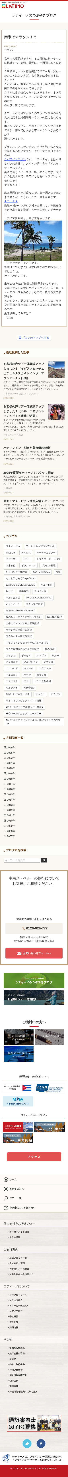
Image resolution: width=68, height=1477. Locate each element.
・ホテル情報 (13, 1237)
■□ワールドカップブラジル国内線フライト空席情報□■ (33, 722)
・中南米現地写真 (16, 1348)
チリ (26, 681)
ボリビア (26, 655)
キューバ (28, 668)
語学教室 (23, 591)
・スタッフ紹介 (14, 1300)
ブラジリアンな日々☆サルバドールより (27, 643)
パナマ (27, 675)
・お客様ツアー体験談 (18, 1269)
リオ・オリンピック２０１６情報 (23, 700)
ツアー (27, 559)
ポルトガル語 (13, 597)
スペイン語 (40, 591)
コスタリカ (12, 681)
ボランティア (28, 565)
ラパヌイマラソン (15, 159)
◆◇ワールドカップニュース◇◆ (23, 713)
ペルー (55, 655)
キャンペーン (13, 604)
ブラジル (10, 655)
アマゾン (41, 655)
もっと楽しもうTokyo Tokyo (20, 578)
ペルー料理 (47, 585)
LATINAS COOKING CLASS (20, 585)
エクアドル (45, 668)
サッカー (40, 694)
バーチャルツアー (46, 553)
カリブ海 (41, 675)
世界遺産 (49, 649)
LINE (43, 5)
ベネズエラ (12, 675)
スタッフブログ (34, 604)
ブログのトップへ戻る (34, 337)
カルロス (26, 553)
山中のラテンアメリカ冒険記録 (22, 623)
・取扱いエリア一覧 (17, 1258)
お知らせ (10, 553)
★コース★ (11, 201)
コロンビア (12, 668)
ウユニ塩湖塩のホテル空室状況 (22, 649)
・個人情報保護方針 (17, 1375)
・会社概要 (12, 1316)
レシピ (9, 591)
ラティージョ (13, 546)
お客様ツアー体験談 (16, 572)
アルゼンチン (31, 662)
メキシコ (48, 662)
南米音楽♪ (29, 688)
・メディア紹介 (14, 1311)
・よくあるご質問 (16, 1263)
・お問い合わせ (14, 1370)
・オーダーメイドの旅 (18, 1232)
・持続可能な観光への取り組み (22, 1391)
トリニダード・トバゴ (48, 559)
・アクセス (12, 1322)
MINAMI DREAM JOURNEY (20, 610)
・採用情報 (12, 1327)
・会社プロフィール (17, 1295)
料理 (58, 572)
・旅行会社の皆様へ (17, 1353)
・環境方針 (12, 1386)
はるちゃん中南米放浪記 (19, 636)
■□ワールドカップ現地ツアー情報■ (24, 707)
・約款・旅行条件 (16, 1364)
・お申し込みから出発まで (20, 1274)
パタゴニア (12, 662)
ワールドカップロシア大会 (40, 546)
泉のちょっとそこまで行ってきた (23, 617)
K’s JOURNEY (54, 617)
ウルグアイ (12, 688)
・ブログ (11, 1359)
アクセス (34, 1157)
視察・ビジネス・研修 (18, 694)
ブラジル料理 (48, 565)
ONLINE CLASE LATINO (38, 597)
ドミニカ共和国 (42, 681)
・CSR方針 (12, 1381)
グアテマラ (12, 559)
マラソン (9, 49)
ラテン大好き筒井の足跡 (19, 630)
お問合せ (53, 5)
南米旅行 (10, 565)
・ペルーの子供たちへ (18, 1305)
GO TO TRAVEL (41, 572)
